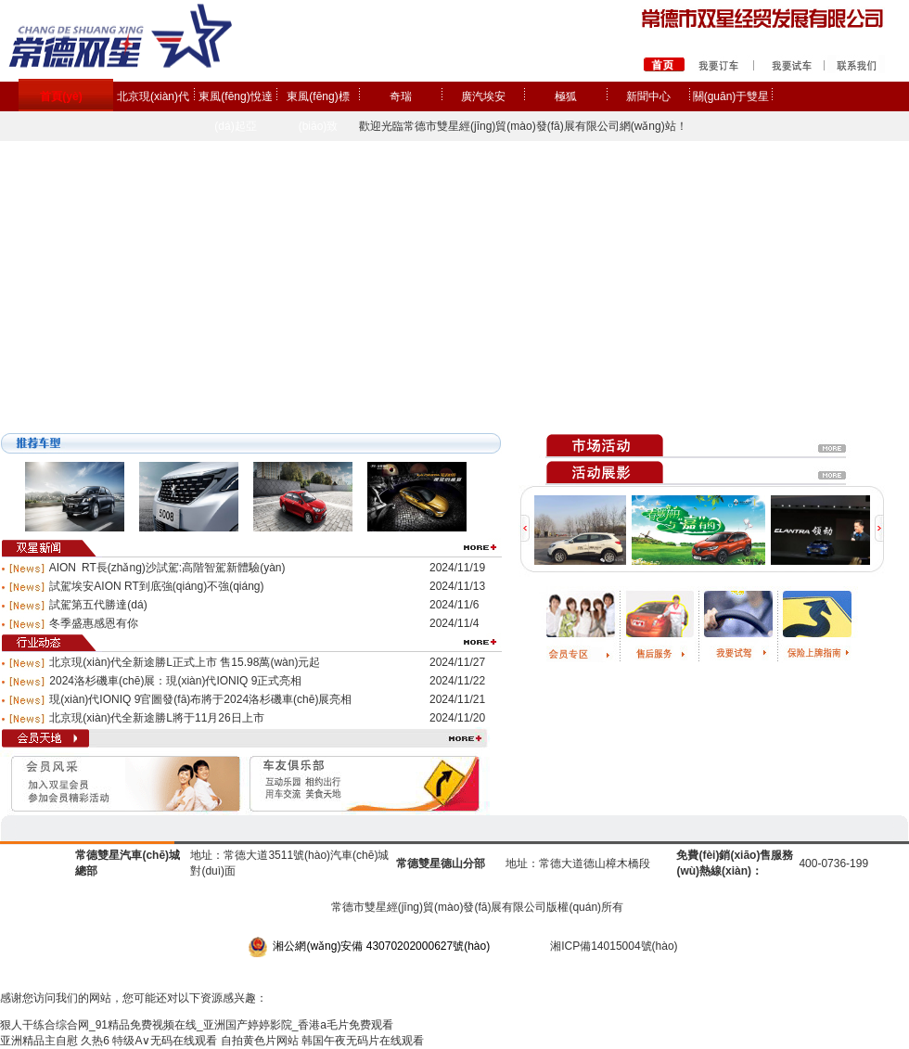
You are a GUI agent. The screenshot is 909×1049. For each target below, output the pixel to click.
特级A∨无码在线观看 (164, 1040)
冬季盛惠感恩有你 (93, 623)
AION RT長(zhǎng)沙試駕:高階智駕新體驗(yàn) (167, 567)
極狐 (566, 96)
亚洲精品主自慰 (39, 1040)
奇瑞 (401, 96)
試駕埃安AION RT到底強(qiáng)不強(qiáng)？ (156, 586)
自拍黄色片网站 (260, 1040)
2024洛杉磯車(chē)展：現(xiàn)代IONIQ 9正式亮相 (175, 680)
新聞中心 (648, 96)
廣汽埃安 (483, 96)
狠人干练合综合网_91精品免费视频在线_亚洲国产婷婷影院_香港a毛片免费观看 (196, 1024)
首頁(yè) (61, 96)
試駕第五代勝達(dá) (98, 604)
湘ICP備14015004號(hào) (613, 946)
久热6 (95, 1040)
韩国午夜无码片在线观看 (362, 1040)
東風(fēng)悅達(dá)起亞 (235, 111)
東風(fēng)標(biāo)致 (318, 111)
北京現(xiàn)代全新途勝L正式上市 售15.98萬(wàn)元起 (184, 662)
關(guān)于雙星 (731, 96)
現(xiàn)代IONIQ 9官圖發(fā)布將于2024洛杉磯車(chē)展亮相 (200, 699)
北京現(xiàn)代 (153, 96)
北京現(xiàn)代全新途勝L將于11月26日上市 (156, 717)
